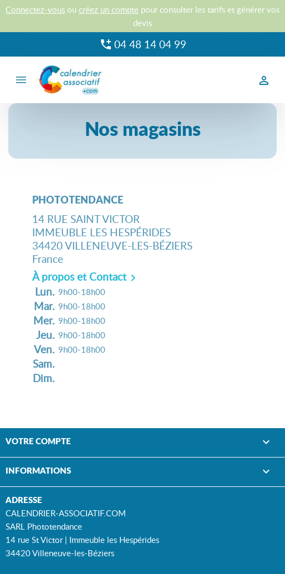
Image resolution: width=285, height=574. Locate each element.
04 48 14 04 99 (150, 44)
